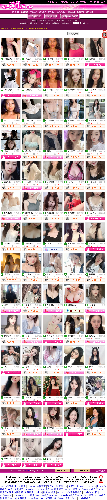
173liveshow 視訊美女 (89, 489)
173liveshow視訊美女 (68, 495)
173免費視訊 (84, 498)
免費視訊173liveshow (24, 489)
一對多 (39, 90)
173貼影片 (88, 492)
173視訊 (22, 486)
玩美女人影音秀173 (57, 486)
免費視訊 (17, 59)
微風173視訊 (49, 492)
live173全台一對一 (67, 498)
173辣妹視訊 (71, 489)
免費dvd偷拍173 (76, 486)
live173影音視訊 (8, 486)
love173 (12, 498)
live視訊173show (49, 495)
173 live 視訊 (43, 489)
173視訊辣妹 (33, 495)
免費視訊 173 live (33, 492)
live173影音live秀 (48, 498)
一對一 (18, 90)
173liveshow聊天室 (36, 486)
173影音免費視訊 (73, 492)
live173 (27, 471)
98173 (60, 492)
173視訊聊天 (57, 489)
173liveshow (19, 495)
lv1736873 (91, 486)
